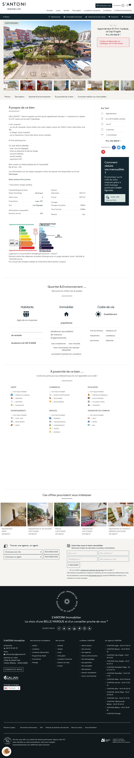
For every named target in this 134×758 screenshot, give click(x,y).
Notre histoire (87, 646)
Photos (7, 97)
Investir (60, 666)
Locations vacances (92, 10)
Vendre (66, 10)
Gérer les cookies (76, 727)
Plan (41, 727)
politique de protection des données (92, 570)
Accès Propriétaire (91, 727)
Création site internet (119, 740)
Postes (56, 428)
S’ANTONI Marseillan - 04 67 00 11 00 (118, 674)
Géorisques (13, 174)
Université (96, 405)
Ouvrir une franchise (89, 676)
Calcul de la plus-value (95, 17)
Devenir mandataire (89, 673)
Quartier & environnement (40, 97)
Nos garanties (87, 663)
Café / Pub (19, 418)
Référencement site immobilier (121, 742)
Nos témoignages (88, 659)
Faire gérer (76, 10)
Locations (35, 649)
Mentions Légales (9, 727)
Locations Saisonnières (40, 652)
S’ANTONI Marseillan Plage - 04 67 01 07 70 (118, 668)
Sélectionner (54, 17)
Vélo (94, 418)
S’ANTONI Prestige (114, 714)
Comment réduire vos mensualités (92, 97)
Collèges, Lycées (98, 402)
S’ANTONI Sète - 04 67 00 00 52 (118, 689)
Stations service (60, 422)
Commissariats (59, 425)
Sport (17, 425)
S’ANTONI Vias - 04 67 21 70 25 (118, 698)
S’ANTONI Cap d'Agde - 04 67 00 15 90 (118, 656)
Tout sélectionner (19, 392)
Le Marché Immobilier (123, 10)
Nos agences (86, 652)
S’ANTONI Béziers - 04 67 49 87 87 (118, 709)
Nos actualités (87, 666)
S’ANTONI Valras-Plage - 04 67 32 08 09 (118, 693)
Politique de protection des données (57, 727)
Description (19, 97)
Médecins (18, 398)
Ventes (34, 646)
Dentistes (18, 402)
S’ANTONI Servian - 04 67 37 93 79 (118, 684)
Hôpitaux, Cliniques (22, 395)
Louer (58, 10)
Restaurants (19, 422)
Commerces (36, 659)
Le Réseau (107, 10)
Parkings (57, 418)
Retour (6, 17)
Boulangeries (59, 402)
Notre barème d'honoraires (20, 179)
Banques (57, 432)
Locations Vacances (64, 659)
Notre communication (90, 656)
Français (11, 688)
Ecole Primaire (97, 398)
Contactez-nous (104, 6)
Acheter (50, 10)
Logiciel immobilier (118, 739)
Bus (93, 425)
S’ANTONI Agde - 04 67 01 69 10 (118, 646)
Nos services (86, 649)
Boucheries (58, 398)
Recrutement (86, 669)
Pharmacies (19, 405)
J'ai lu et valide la (75, 570)
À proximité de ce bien (64, 97)
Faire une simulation (112, 198)
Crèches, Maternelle (100, 395)
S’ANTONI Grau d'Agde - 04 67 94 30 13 (118, 662)
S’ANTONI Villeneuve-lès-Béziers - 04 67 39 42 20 (116, 703)
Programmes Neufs (39, 656)
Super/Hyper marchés (62, 395)
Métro (94, 422)
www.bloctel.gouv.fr (95, 575)
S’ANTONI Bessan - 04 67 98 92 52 (118, 650)
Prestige (35, 663)
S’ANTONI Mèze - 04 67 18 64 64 (118, 679)
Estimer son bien (63, 663)
